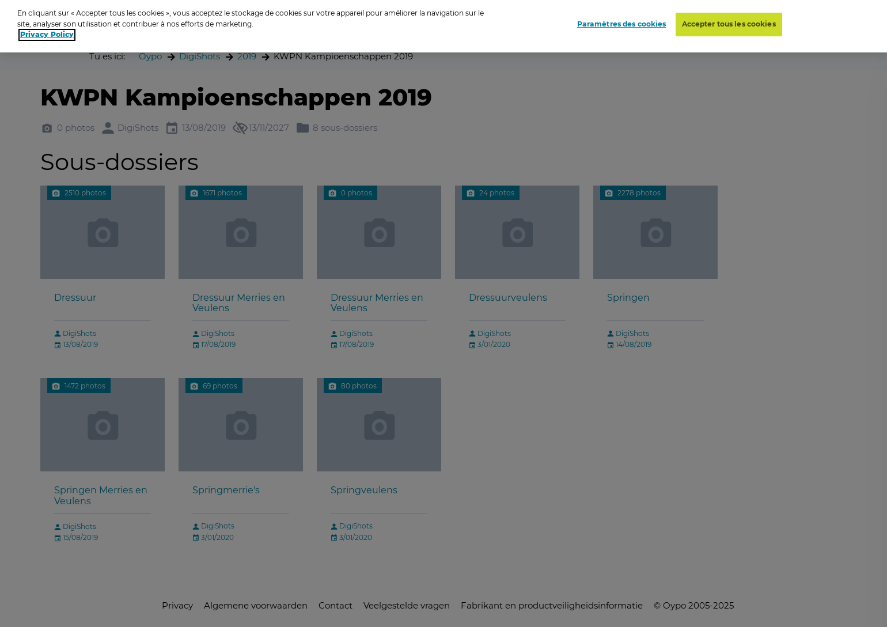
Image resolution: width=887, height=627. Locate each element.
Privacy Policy (47, 29)
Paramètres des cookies (621, 18)
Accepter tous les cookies (729, 18)
